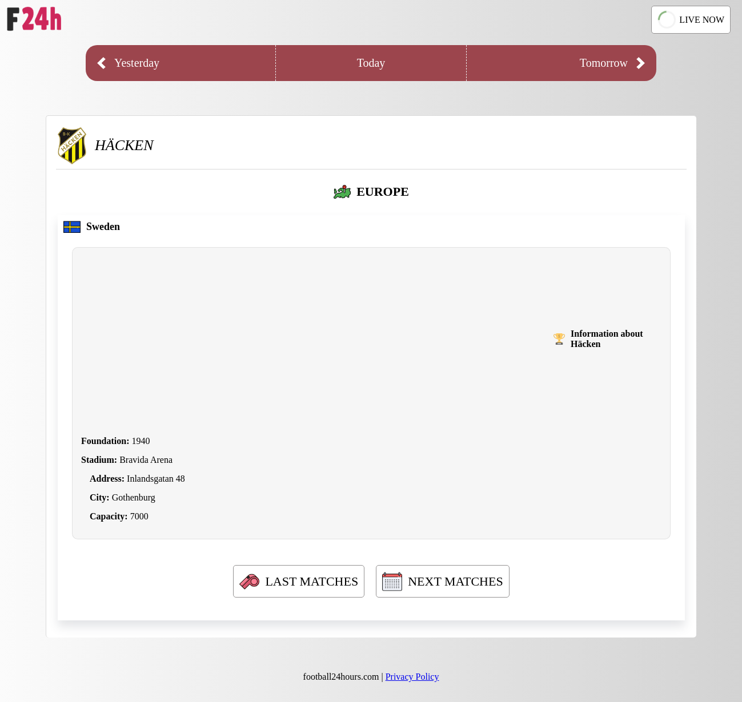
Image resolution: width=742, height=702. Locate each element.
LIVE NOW (690, 20)
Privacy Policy (412, 676)
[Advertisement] (317, 339)
